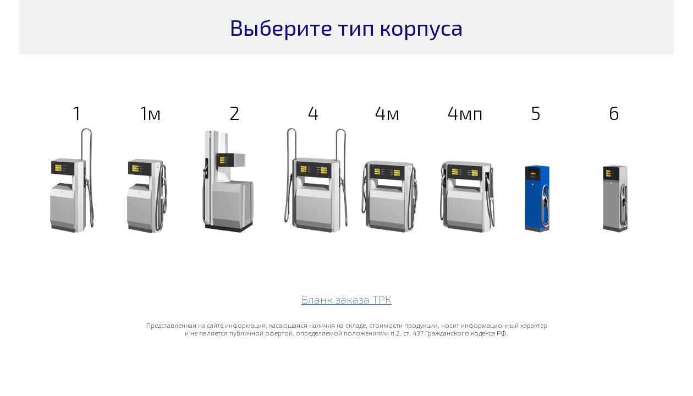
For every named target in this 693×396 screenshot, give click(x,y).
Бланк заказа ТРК (346, 299)
